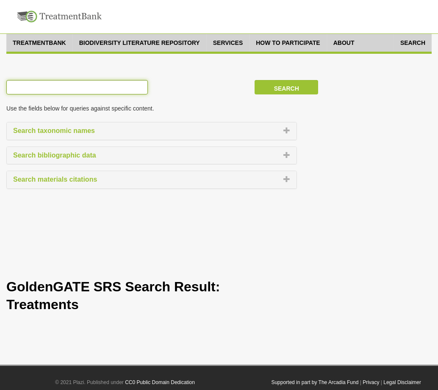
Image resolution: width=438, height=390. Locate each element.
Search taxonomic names (54, 130)
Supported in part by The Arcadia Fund (314, 382)
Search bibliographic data (54, 155)
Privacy (371, 382)
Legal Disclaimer (402, 382)
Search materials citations (55, 179)
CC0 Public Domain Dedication (160, 382)
